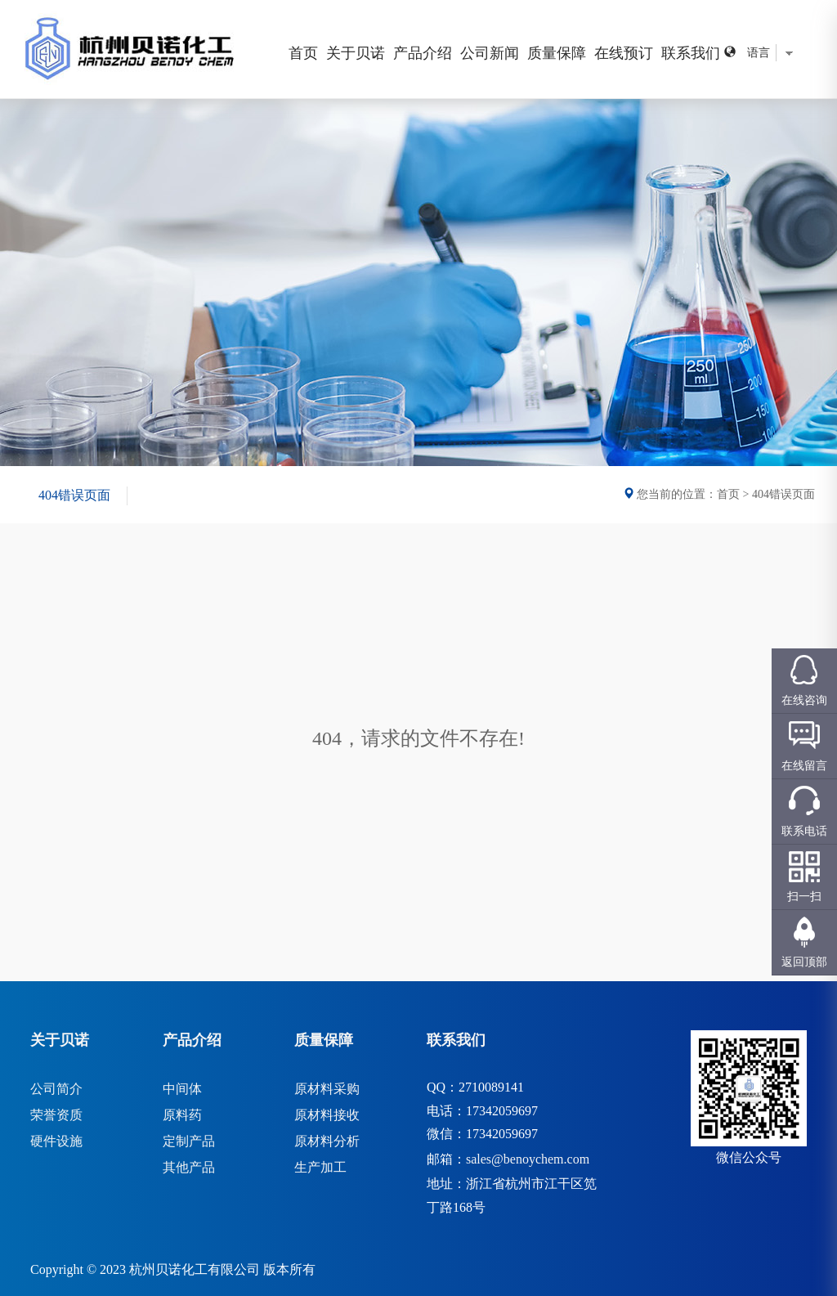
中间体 (182, 1089)
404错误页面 (74, 495)
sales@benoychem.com (527, 1159)
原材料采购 (327, 1089)
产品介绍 (422, 53)
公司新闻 (489, 53)
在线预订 (623, 53)
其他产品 (189, 1167)
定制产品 (189, 1141)
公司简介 (56, 1089)
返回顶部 (804, 962)
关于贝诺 (355, 53)
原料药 (182, 1115)
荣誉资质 (56, 1115)
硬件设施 (56, 1141)
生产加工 (320, 1167)
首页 (303, 53)
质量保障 (556, 53)
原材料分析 (327, 1141)
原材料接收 (327, 1115)
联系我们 (690, 53)
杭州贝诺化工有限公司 (194, 1269)
